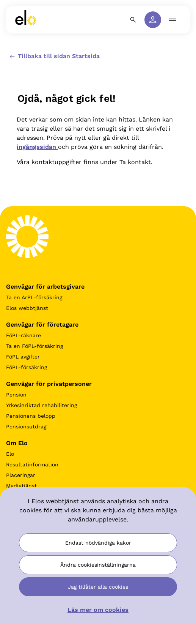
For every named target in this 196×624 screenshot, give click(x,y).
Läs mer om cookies (98, 609)
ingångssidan (37, 146)
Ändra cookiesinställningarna (98, 565)
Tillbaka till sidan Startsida (54, 56)
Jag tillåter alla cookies (98, 587)
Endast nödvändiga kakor (98, 543)
